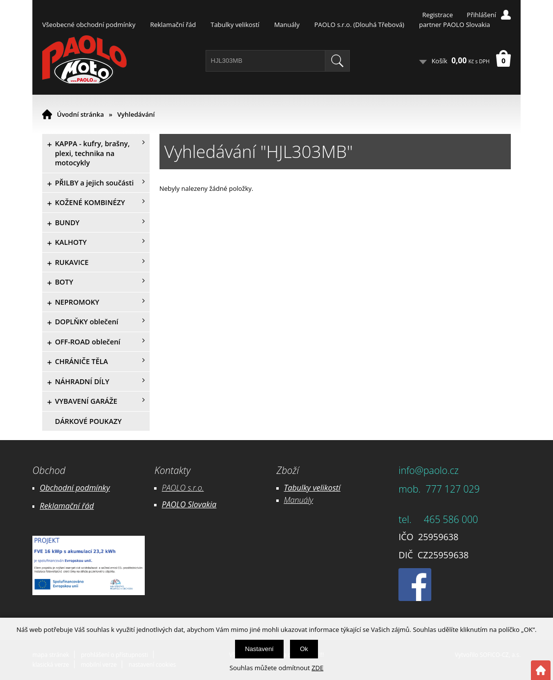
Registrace (437, 14)
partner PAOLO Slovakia (454, 24)
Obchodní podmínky (75, 487)
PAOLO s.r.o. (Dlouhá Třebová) (359, 24)
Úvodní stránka (80, 114)
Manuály (287, 24)
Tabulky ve (302, 487)
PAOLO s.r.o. (183, 487)
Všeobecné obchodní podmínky (88, 24)
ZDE (317, 667)
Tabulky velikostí (235, 24)
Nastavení (259, 649)
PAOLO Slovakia (189, 504)
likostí (330, 487)
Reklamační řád (173, 24)
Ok (304, 649)
